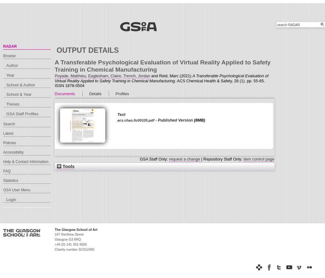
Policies (9, 143)
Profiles (122, 93)
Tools (65, 166)
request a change (184, 159)
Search (9, 124)
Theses (12, 104)
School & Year (18, 94)
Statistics (10, 180)
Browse (9, 56)
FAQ (7, 171)
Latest (8, 133)
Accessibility (13, 152)
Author (12, 65)
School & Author (20, 85)
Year (10, 75)
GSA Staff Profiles (22, 114)
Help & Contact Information (25, 162)
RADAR (10, 46)
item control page (259, 159)
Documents (65, 93)
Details (95, 93)
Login (11, 199)
